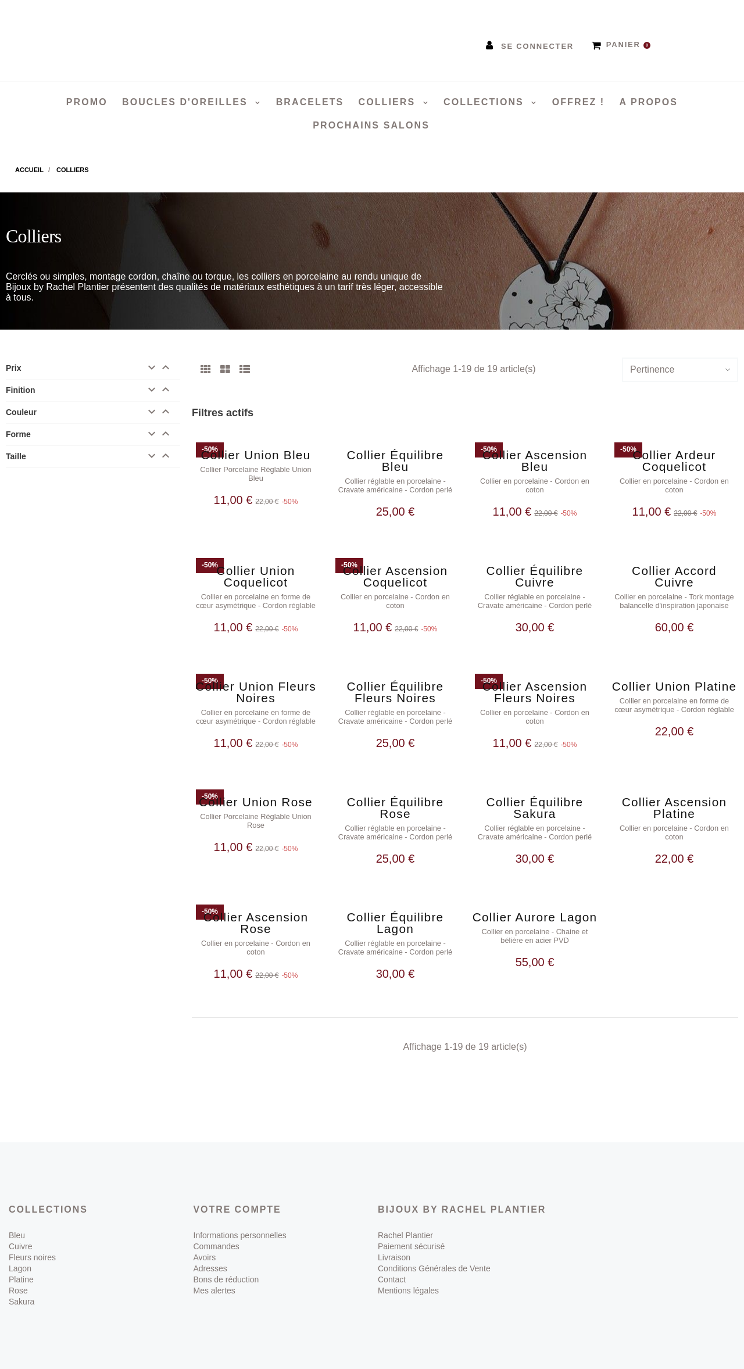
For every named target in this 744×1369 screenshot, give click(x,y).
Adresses (210, 1268)
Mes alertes (214, 1290)
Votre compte (237, 1209)
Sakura (21, 1301)
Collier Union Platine (674, 686)
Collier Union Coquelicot (255, 576)
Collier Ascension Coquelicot (395, 576)
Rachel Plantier (405, 1235)
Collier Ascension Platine (674, 807)
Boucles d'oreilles (186, 102)
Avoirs (205, 1257)
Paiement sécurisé (411, 1246)
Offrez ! (578, 102)
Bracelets (310, 102)
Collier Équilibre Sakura (535, 807)
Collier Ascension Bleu (535, 460)
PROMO (87, 102)
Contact (392, 1279)
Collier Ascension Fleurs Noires (535, 692)
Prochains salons (371, 125)
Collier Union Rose (256, 802)
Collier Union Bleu (256, 455)
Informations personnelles (240, 1235)
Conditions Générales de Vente (434, 1268)
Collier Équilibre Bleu (395, 460)
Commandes (216, 1246)
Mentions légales (408, 1290)
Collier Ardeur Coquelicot (674, 460)
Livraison (394, 1257)
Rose (18, 1290)
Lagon (20, 1268)
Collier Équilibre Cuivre (535, 576)
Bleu (17, 1235)
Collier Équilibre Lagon (395, 922)
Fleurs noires (32, 1257)
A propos (648, 102)
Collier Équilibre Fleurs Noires (395, 692)
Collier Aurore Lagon (535, 917)
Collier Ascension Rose (256, 922)
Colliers (389, 102)
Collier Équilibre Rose (395, 807)
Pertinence (652, 369)
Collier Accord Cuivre (674, 576)
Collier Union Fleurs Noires (255, 692)
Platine (21, 1279)
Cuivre (20, 1246)
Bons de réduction (226, 1279)
